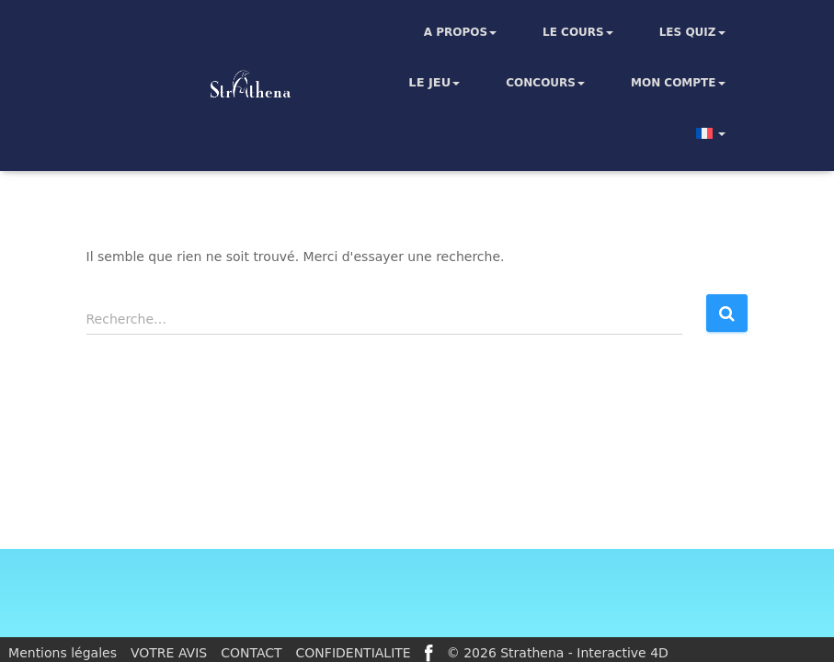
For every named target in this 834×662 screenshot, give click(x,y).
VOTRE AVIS (169, 652)
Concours (545, 83)
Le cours (578, 32)
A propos (460, 32)
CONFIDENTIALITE (353, 652)
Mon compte (678, 83)
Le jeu (434, 83)
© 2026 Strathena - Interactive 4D (557, 652)
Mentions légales (62, 652)
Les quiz (692, 32)
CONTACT (251, 652)
